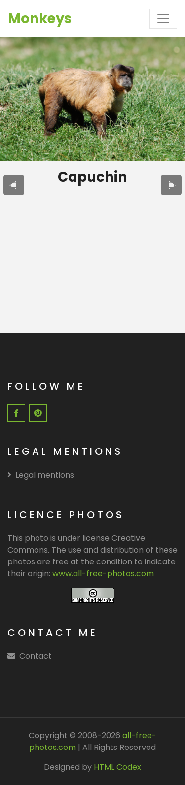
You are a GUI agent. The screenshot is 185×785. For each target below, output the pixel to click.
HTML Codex (117, 767)
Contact (35, 656)
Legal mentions (40, 475)
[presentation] (14, 185)
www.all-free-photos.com (103, 573)
